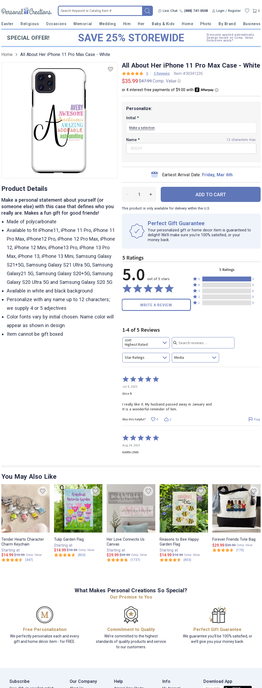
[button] (227, 279)
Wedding (107, 24)
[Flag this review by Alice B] (254, 419)
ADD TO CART (211, 194)
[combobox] (146, 342)
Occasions (56, 24)
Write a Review (156, 304)
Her (141, 24)
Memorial (82, 24)
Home (187, 24)
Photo (205, 24)
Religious (30, 24)
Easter (7, 24)
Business (252, 24)
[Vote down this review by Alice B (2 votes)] (167, 419)
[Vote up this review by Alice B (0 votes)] (154, 419)
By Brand (227, 24)
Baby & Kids (163, 24)
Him (127, 24)
